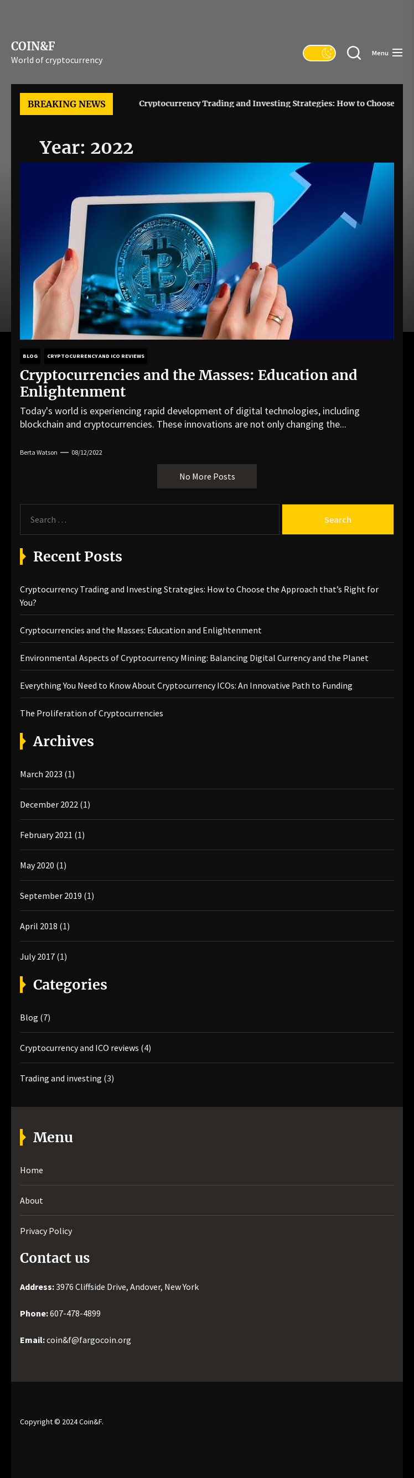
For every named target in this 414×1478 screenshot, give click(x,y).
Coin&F (33, 46)
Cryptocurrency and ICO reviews (79, 1047)
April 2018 (39, 925)
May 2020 (37, 865)
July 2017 (37, 956)
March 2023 (41, 773)
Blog (29, 1017)
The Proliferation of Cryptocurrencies (91, 713)
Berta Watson (39, 452)
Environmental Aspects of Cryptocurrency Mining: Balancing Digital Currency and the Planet (194, 657)
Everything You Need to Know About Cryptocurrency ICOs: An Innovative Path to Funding (186, 685)
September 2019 (51, 895)
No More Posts (207, 476)
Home (31, 1169)
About (31, 1200)
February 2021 (46, 834)
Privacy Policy (46, 1230)
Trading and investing (61, 1078)
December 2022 (49, 804)
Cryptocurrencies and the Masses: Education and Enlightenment (189, 383)
